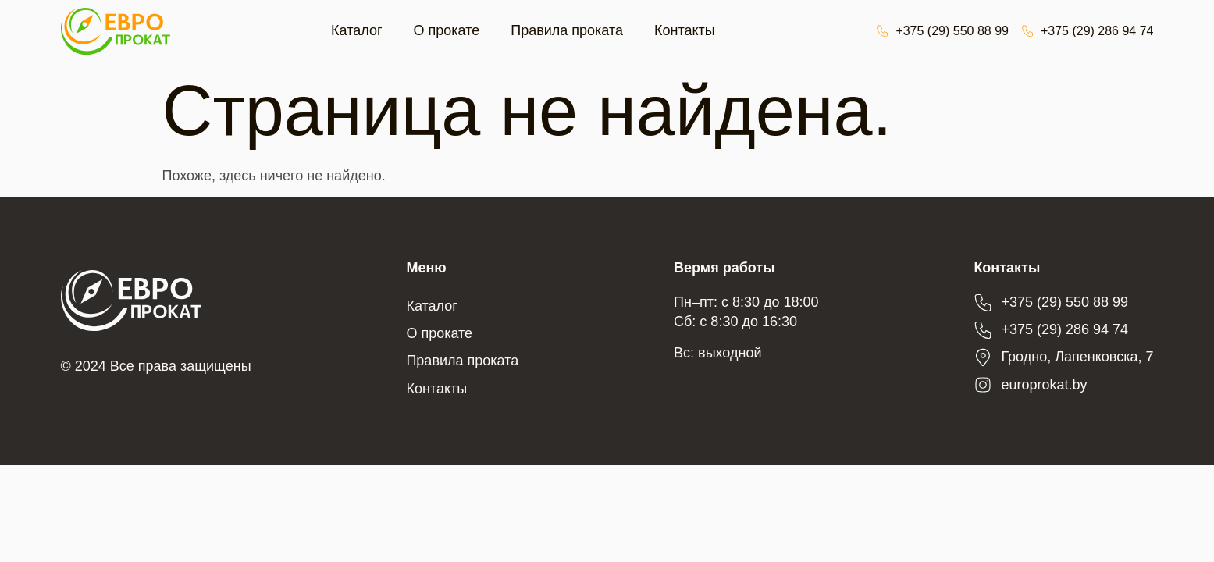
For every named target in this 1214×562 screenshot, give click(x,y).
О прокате (447, 30)
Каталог (356, 30)
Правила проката (567, 30)
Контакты (684, 30)
